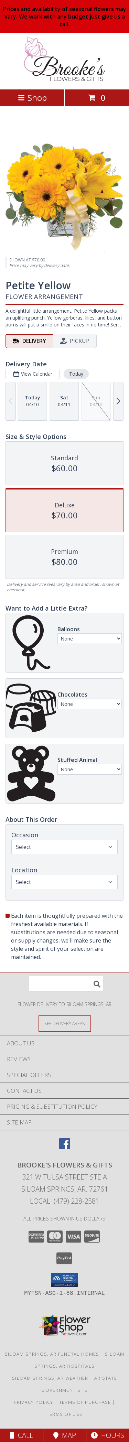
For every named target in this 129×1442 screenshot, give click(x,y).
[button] (64, 1280)
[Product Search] (66, 983)
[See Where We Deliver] (65, 1023)
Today (76, 373)
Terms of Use (65, 1414)
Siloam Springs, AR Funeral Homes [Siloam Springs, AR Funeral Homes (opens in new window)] (52, 1354)
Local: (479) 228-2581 (64, 1201)
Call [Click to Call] (21, 1435)
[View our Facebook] (64, 1147)
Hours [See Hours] (107, 1435)
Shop (32, 97)
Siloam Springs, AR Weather (50, 1378)
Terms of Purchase (85, 1402)
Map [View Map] (64, 1435)
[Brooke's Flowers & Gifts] (64, 79)
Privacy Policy (33, 1402)
